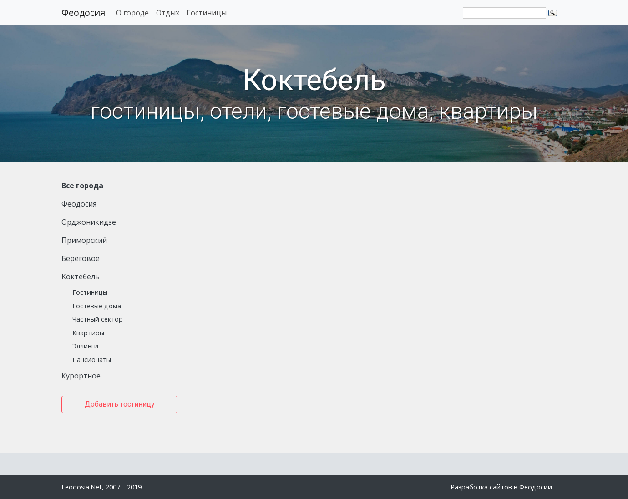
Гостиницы (207, 13)
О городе (132, 13)
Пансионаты (91, 359)
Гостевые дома (96, 306)
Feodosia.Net (81, 487)
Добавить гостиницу (120, 404)
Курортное (81, 376)
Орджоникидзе (88, 222)
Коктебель (80, 277)
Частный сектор (97, 319)
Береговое (80, 258)
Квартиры (88, 332)
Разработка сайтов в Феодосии (501, 487)
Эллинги (85, 346)
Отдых (167, 13)
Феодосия (83, 12)
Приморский (84, 240)
